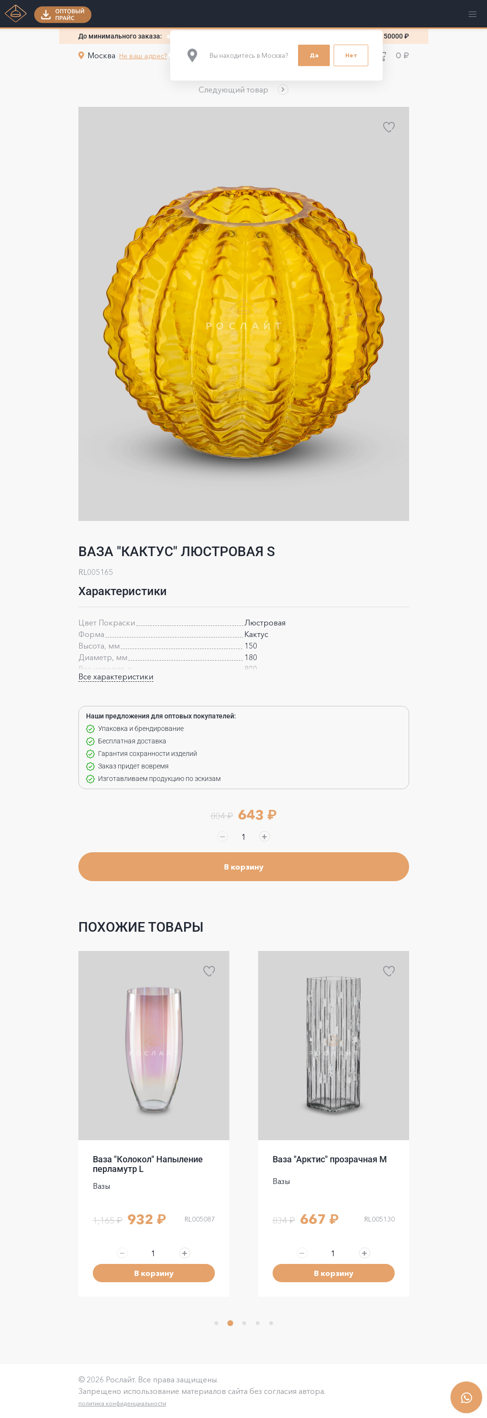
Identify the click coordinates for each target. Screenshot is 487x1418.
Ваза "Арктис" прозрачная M (330, 1159)
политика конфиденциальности (122, 1403)
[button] (243, 89)
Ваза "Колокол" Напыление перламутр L (148, 1164)
